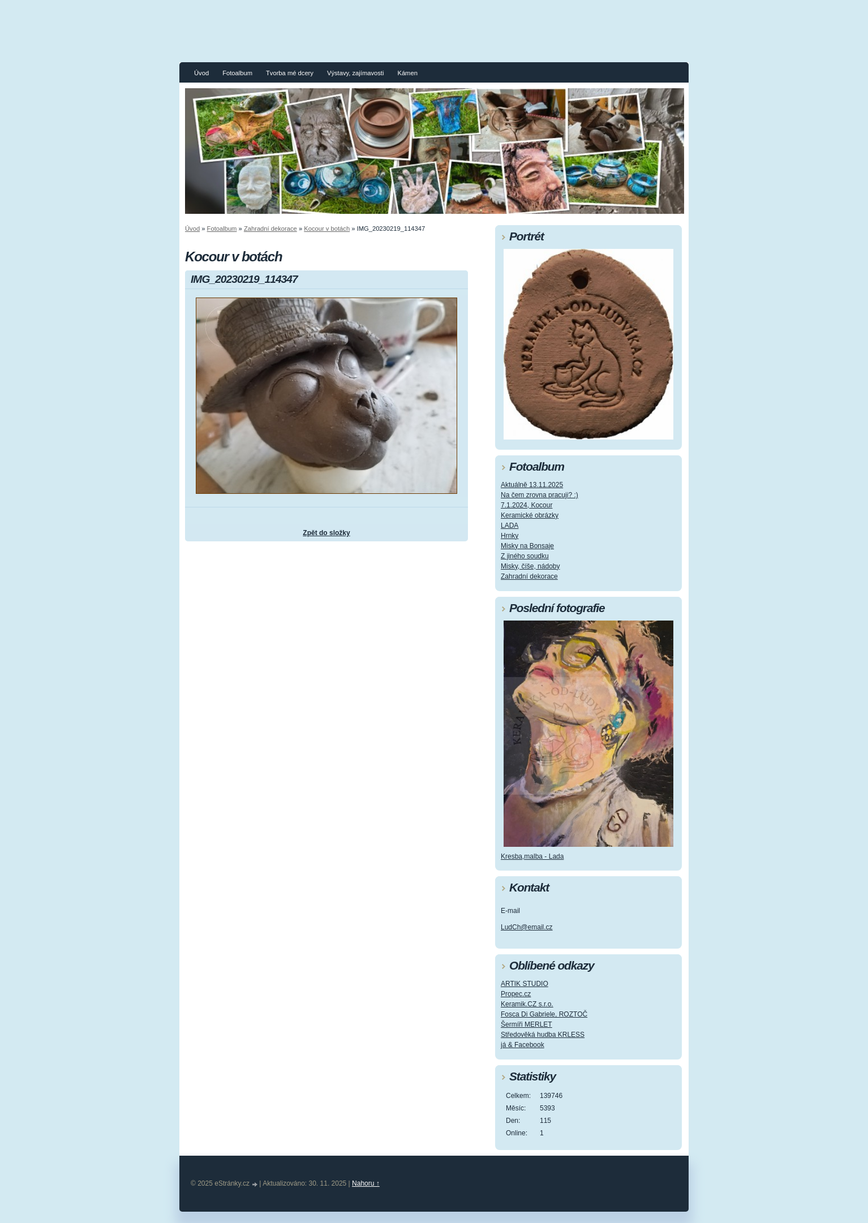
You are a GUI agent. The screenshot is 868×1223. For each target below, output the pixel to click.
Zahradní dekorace (270, 228)
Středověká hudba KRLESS (543, 1035)
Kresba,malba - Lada (532, 856)
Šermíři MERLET (526, 1024)
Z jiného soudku (525, 556)
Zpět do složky (326, 533)
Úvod (201, 73)
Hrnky (509, 536)
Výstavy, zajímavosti (355, 73)
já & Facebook (522, 1045)
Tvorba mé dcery (289, 73)
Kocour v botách (327, 228)
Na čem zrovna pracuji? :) (539, 495)
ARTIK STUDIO (524, 984)
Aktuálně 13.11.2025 (532, 485)
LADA (509, 525)
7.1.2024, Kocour (526, 505)
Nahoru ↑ (366, 1183)
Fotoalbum (237, 73)
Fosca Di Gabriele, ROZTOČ (544, 1014)
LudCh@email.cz (527, 927)
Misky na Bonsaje (527, 546)
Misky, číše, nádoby (530, 566)
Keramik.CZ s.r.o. (527, 1004)
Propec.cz (516, 994)
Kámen (407, 73)
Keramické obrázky (529, 515)
